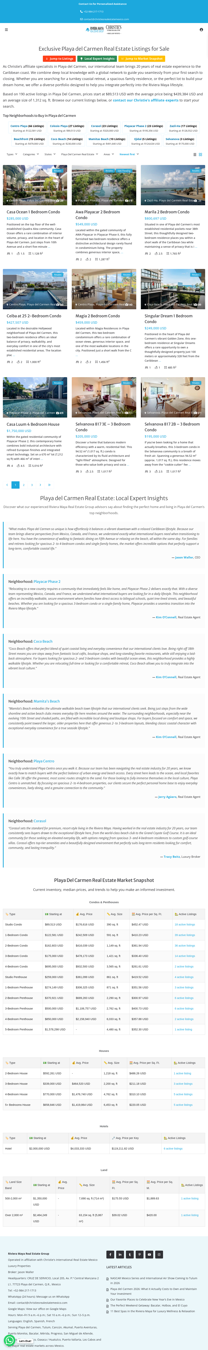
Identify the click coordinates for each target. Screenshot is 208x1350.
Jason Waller (184, 557)
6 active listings (184, 996)
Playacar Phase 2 (89, 200)
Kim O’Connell (166, 617)
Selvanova (84, 412)
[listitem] (28, 127)
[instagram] (159, 1233)
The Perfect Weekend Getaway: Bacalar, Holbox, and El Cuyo (148, 1282)
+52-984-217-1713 (24, 1268)
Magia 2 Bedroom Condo (98, 315)
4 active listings (184, 975)
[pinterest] (140, 1233)
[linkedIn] (120, 1233)
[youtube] (149, 1233)
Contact (197, 1344)
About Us (161, 1344)
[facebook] (110, 1233)
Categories (29, 153)
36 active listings (184, 944)
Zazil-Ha (152, 200)
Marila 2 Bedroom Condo (167, 211)
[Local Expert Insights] (97, 59)
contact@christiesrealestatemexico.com (106, 19)
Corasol (40, 820)
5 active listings (183, 1091)
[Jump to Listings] (59, 59)
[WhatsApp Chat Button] (9, 1340)
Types (10, 153)
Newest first (127, 153)
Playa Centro (44, 760)
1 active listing (183, 1027)
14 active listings (184, 954)
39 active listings (184, 934)
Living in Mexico (179, 1344)
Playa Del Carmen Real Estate (77, 153)
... (49, 246)
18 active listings (184, 923)
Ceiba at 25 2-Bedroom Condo (34, 315)
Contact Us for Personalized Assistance (103, 4)
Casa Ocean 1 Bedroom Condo (33, 211)
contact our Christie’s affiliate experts (146, 100)
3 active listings (184, 985)
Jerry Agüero (167, 796)
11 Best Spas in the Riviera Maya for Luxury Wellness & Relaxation (152, 1288)
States (48, 153)
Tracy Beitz (172, 856)
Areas (107, 153)
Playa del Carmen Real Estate (45, 200)
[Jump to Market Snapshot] (141, 59)
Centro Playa (17, 200)
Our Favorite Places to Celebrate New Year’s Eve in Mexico (147, 1277)
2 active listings (184, 965)
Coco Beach (154, 304)
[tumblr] (130, 1233)
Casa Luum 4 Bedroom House (33, 423)
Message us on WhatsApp (52, 1275)
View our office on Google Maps (46, 1287)
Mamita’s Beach (47, 701)
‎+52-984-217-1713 (93, 11)
